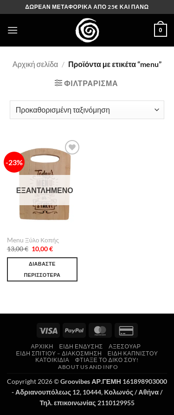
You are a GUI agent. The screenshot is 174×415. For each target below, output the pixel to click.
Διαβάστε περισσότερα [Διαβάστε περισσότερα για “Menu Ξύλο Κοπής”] (42, 269)
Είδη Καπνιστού (133, 353)
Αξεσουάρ (125, 346)
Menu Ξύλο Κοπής (33, 240)
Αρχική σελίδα (35, 64)
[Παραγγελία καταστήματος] (87, 109)
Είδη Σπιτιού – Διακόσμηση (59, 353)
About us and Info (88, 366)
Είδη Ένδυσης (81, 346)
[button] (12, 30)
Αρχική (42, 346)
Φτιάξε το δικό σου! (107, 359)
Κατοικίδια (52, 359)
